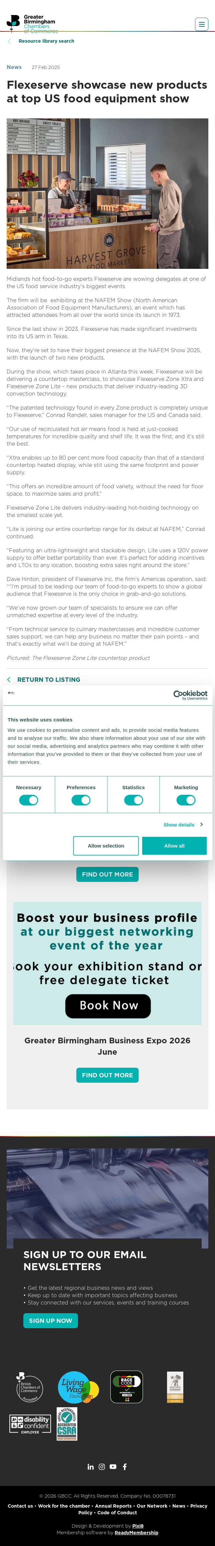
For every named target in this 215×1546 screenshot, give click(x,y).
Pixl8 (138, 1526)
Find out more (107, 874)
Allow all (174, 846)
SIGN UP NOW (50, 1320)
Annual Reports (113, 1506)
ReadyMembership (136, 1532)
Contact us (20, 1506)
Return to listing (48, 679)
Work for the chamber (64, 1506)
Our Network (152, 1506)
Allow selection (106, 846)
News (14, 67)
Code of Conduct (117, 1512)
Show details (179, 824)
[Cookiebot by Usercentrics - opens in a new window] (178, 695)
